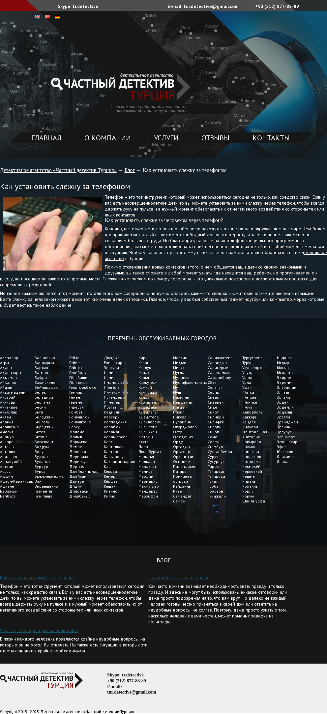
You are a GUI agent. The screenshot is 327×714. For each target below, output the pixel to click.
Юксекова (286, 451)
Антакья (7, 446)
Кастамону (114, 456)
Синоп (213, 431)
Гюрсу (74, 426)
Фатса (248, 392)
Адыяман (8, 377)
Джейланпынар (84, 471)
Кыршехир (148, 426)
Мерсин (180, 357)
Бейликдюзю (47, 387)
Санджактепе (220, 357)
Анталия (7, 451)
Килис (109, 496)
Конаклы (146, 372)
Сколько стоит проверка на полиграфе (39, 630)
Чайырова (251, 441)
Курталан (147, 402)
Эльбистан (286, 387)
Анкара (7, 441)
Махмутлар (148, 486)
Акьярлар (8, 412)
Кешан (110, 486)
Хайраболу (252, 412)
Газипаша (43, 496)
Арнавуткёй (11, 461)
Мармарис (148, 481)
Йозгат (110, 407)
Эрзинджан (287, 421)
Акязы (5, 416)
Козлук (144, 367)
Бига (39, 412)
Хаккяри (250, 416)
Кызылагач (148, 412)
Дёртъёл (77, 466)
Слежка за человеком (125, 279)
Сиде (212, 407)
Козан (143, 362)
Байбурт (7, 496)
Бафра (41, 377)
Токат (213, 481)
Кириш (144, 357)
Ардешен (8, 456)
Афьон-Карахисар (16, 481)
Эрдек (282, 402)
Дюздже (112, 357)
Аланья (6, 421)
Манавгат (147, 466)
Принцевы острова (182, 479)
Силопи (215, 426)
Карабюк (112, 426)
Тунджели (217, 496)
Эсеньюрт (286, 436)
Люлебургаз (149, 451)
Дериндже (79, 456)
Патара (180, 471)
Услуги (166, 137)
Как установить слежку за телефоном (37, 578)
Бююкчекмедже (49, 476)
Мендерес (148, 491)
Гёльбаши (78, 377)
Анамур (7, 436)
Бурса (40, 471)
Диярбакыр (80, 496)
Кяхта (143, 441)
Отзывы (215, 137)
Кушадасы (148, 407)
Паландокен (184, 466)
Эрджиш (284, 412)
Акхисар (7, 402)
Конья (143, 377)
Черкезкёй (252, 471)
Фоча (247, 407)
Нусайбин (182, 421)
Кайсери (112, 416)
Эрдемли (285, 407)
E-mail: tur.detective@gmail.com (203, 6)
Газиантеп (44, 491)
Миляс (179, 367)
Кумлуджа (147, 392)
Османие (181, 461)
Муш (177, 392)
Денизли (77, 451)
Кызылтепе (148, 416)
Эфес (281, 446)
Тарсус (214, 466)
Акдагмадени (12, 392)
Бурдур (41, 466)
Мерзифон (148, 496)
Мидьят (180, 362)
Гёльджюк (78, 382)
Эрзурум (284, 431)
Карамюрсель (117, 436)
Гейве (74, 362)
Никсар (180, 416)
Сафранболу (219, 377)
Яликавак (286, 456)
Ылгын (283, 367)
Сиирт (213, 412)
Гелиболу (77, 372)
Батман (41, 372)
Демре (75, 446)
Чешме (248, 476)
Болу (39, 451)
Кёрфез (111, 481)
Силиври (216, 416)
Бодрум (42, 446)
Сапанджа (217, 362)
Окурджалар (185, 426)
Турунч (248, 362)
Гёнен (74, 397)
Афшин (6, 476)
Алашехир (9, 426)
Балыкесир (45, 357)
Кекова (110, 471)
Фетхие (249, 397)
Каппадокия (115, 421)
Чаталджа (251, 461)
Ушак (247, 387)
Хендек (249, 421)
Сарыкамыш (219, 372)
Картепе (111, 451)
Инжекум (112, 392)
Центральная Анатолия (254, 434)
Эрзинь (283, 426)
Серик (213, 392)
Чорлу (247, 491)
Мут (176, 387)
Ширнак (284, 357)
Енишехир (113, 362)
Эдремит (285, 382)
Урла (246, 382)
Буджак (41, 456)
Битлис (41, 436)
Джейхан (77, 476)
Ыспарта (285, 372)
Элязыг (283, 392)
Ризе (177, 491)
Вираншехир (46, 486)
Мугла (178, 372)
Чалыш (248, 446)
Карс (108, 441)
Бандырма (44, 362)
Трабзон (215, 491)
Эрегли (283, 416)
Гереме (75, 402)
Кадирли (112, 412)
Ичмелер (112, 402)
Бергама (42, 402)
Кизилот (111, 491)
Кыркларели (150, 421)
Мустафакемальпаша (190, 382)
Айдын (6, 387)
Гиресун (76, 407)
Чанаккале (252, 456)
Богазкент (44, 441)
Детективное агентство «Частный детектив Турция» (58, 170)
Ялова (282, 461)
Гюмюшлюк (79, 416)
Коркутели (148, 382)
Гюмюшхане (80, 421)
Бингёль (42, 421)
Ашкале (7, 486)
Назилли (181, 397)
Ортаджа (181, 446)
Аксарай (7, 397)
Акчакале (8, 407)
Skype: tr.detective (78, 6)
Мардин (145, 476)
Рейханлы (182, 486)
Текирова (216, 476)
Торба (213, 486)
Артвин (6, 466)
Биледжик (44, 416)
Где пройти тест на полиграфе (179, 578)
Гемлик (75, 392)
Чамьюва (250, 451)
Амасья (6, 431)
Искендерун (115, 397)
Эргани (283, 397)
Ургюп (247, 377)
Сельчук (215, 387)
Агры (4, 362)
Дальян (76, 436)
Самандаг (182, 496)
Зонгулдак (114, 367)
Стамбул (215, 446)
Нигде (179, 407)
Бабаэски (8, 491)
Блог (130, 170)
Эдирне (284, 377)
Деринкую (79, 461)
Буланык (42, 461)
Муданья (181, 377)
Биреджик (44, 426)
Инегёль (111, 387)
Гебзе (74, 357)
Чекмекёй (251, 466)
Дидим (75, 486)
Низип (179, 412)
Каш (107, 466)
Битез (40, 431)
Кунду (144, 397)
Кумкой (145, 387)
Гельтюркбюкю (82, 387)
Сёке (212, 382)
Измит (109, 377)
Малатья (146, 456)
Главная (46, 137)
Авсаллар (9, 357)
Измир (110, 372)
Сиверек (215, 402)
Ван (38, 481)
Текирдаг (216, 471)
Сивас (213, 397)
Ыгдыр (283, 362)
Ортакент (182, 451)
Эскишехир (287, 441)
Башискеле (45, 382)
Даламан (78, 431)
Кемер (109, 476)
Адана (6, 367)
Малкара (146, 461)
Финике (249, 402)
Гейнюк (75, 367)
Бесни (40, 407)
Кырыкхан (147, 431)
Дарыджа (78, 441)
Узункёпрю (252, 367)
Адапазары (10, 372)
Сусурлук (216, 461)
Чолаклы (250, 486)
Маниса (145, 471)
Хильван (250, 426)
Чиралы (249, 481)
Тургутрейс (252, 357)
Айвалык (8, 382)
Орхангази (183, 456)
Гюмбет (75, 412)
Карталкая (113, 446)
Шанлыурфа (253, 501)
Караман (112, 431)
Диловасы (79, 491)
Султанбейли (220, 451)
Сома (213, 436)
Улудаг (248, 372)
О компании (107, 137)
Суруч (213, 456)
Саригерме (218, 367)
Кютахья (146, 436)
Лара (143, 446)
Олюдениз (183, 436)
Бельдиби (44, 397)
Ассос (5, 471)
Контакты (271, 137)
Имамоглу (113, 382)
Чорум (248, 496)
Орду (178, 441)
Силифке (216, 421)
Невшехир (182, 402)
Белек (40, 392)
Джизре (76, 481)
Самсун (180, 501)
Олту (177, 431)
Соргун (214, 441)
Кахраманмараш (119, 461)
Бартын (41, 367)
